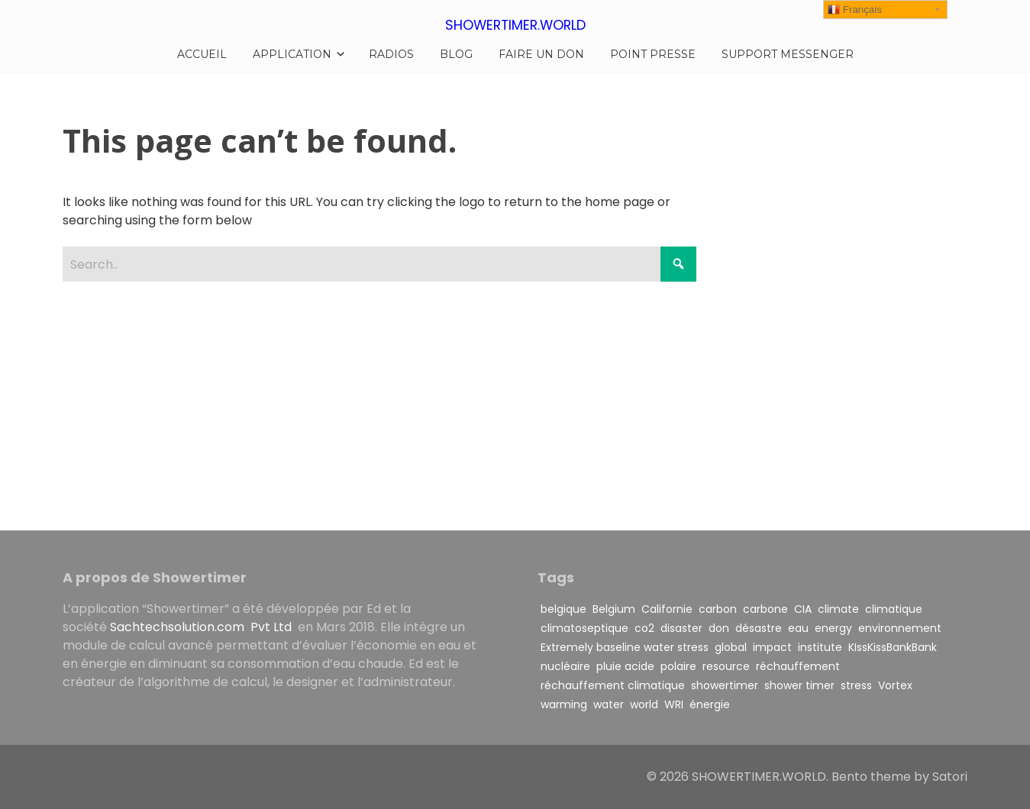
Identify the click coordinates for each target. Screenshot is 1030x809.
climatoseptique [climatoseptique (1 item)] (584, 628)
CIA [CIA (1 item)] (803, 609)
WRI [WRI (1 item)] (673, 704)
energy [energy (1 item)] (833, 628)
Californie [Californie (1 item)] (667, 609)
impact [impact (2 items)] (772, 647)
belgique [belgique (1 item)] (563, 609)
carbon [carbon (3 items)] (718, 609)
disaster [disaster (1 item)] (681, 628)
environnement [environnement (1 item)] (899, 628)
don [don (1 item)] (719, 628)
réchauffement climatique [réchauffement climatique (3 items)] (613, 685)
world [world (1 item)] (644, 704)
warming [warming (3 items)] (564, 704)
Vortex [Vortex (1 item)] (895, 685)
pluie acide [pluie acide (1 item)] (625, 666)
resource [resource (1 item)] (726, 666)
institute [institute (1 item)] (820, 647)
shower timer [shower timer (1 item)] (799, 685)
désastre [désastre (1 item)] (758, 628)
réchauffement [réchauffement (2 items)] (798, 666)
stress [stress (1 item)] (856, 685)
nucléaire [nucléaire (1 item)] (565, 666)
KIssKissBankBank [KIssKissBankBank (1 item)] (892, 647)
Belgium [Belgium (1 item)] (613, 609)
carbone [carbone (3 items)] (765, 609)
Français (855, 10)
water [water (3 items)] (608, 704)
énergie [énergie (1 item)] (709, 704)
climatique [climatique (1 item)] (893, 609)
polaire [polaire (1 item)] (678, 666)
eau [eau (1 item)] (798, 628)
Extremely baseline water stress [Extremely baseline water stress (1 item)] (625, 647)
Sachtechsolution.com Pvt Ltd (202, 627)
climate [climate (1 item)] (838, 609)
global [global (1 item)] (731, 647)
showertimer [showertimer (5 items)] (724, 685)
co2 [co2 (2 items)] (644, 628)
